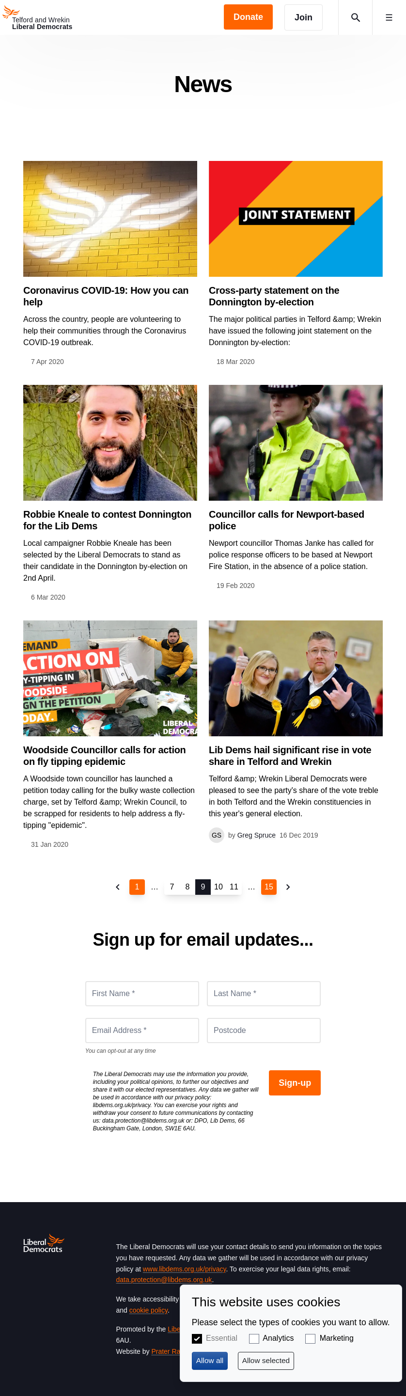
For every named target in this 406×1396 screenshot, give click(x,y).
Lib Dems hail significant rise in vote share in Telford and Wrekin (290, 756)
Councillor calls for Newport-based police (286, 520)
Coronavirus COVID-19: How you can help (105, 296)
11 (234, 887)
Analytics (278, 1338)
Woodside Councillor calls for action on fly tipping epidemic (104, 756)
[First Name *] (142, 993)
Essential (221, 1338)
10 (218, 887)
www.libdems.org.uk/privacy (184, 1269)
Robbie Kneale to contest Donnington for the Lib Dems (107, 520)
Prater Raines (172, 1351)
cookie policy (148, 1310)
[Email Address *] (142, 1030)
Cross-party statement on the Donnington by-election (274, 296)
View (110, 264)
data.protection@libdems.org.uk (143, 1120)
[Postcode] (264, 1030)
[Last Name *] (264, 993)
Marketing (337, 1338)
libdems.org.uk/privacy (122, 1105)
